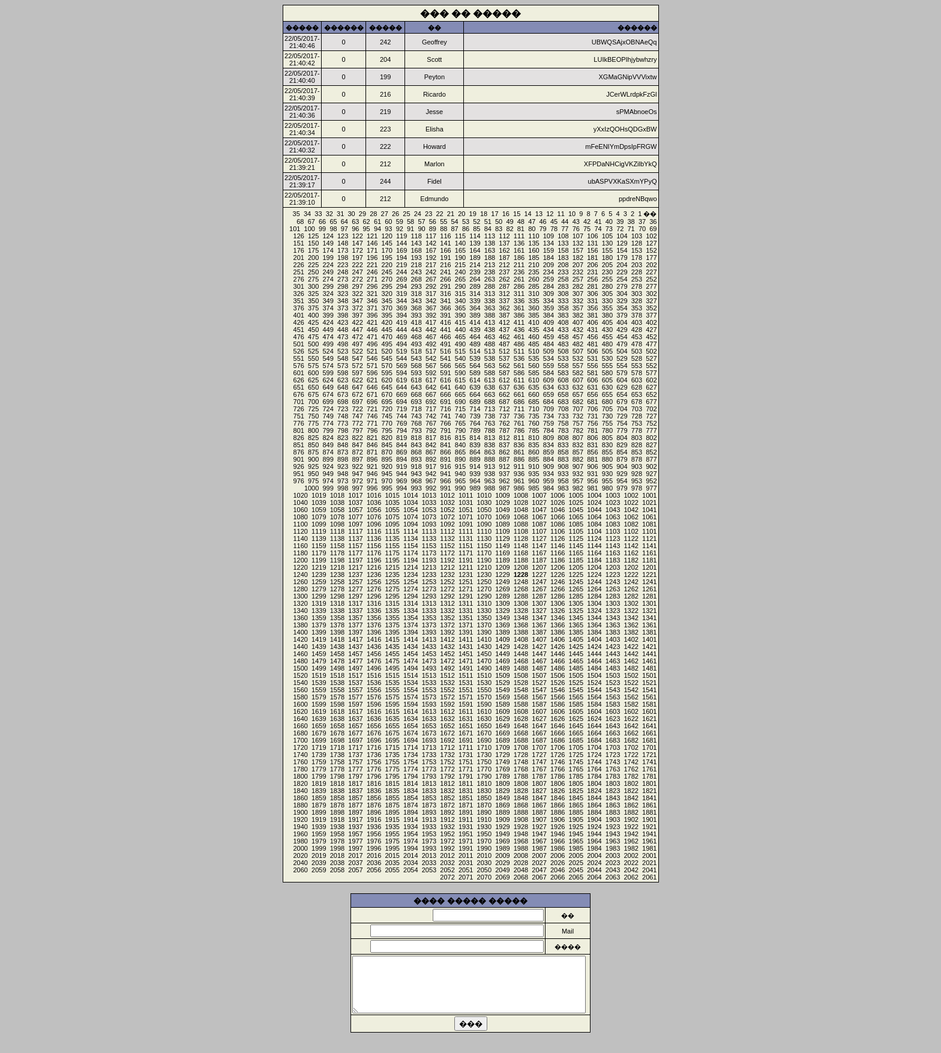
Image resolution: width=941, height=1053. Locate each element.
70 (642, 228)
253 (636, 279)
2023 (613, 862)
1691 (465, 740)
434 (548, 329)
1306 (557, 603)
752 (651, 423)
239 (474, 272)
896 (372, 459)
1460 (300, 653)
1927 (539, 826)
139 (474, 243)
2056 (374, 869)
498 (342, 344)
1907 (539, 819)
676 (298, 394)
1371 (465, 625)
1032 (447, 502)
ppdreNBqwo (638, 198)
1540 (300, 682)
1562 (631, 697)
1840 (300, 790)
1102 (631, 531)
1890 (484, 812)
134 (548, 243)
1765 (576, 769)
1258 (337, 581)
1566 (557, 697)
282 (578, 286)
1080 (300, 516)
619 (401, 380)
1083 (613, 524)
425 (313, 322)
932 (578, 473)
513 (489, 351)
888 (489, 459)
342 (430, 300)
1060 (300, 509)
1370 (484, 625)
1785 (576, 776)
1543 (613, 689)
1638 (337, 718)
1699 (318, 740)
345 (386, 300)
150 (313, 243)
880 (607, 459)
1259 (318, 581)
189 (474, 257)
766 (445, 423)
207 (578, 264)
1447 (539, 653)
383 (563, 315)
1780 (300, 769)
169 (401, 250)
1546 (557, 689)
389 (474, 315)
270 (386, 279)
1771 (465, 769)
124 (327, 236)
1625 (576, 718)
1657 (355, 725)
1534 (410, 682)
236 (519, 272)
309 (548, 293)
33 (318, 213)
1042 (631, 509)
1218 (337, 567)
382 (578, 315)
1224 (594, 574)
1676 (374, 733)
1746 (557, 761)
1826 (557, 790)
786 (519, 430)
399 (327, 315)
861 (519, 452)
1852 (447, 797)
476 (298, 336)
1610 (484, 711)
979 (621, 488)
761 (519, 423)
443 (415, 329)
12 (549, 213)
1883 (613, 812)
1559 (318, 689)
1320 (300, 603)
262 (504, 279)
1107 (539, 531)
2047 (539, 869)
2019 (318, 855)
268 (415, 279)
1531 (465, 682)
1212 (447, 567)
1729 (502, 754)
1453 (429, 653)
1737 (355, 754)
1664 (594, 733)
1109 (502, 531)
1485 (576, 668)
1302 (631, 603)
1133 (429, 538)
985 (533, 488)
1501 (649, 675)
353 (636, 308)
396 (372, 315)
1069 (502, 516)
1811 (465, 783)
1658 (337, 725)
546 (372, 358)
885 (533, 459)
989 (474, 488)
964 (474, 480)
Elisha (434, 129)
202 (651, 264)
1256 (374, 581)
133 (563, 243)
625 (313, 380)
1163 (613, 553)
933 (563, 473)
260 (533, 279)
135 (533, 243)
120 (386, 236)
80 (531, 228)
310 (533, 293)
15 (516, 213)
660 (533, 394)
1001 (649, 495)
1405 (576, 639)
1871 (465, 805)
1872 (447, 805)
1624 (594, 718)
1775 (392, 769)
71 (631, 228)
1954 (410, 833)
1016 (374, 495)
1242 (631, 581)
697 (357, 401)
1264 (594, 589)
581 (592, 372)
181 (592, 257)
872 (357, 452)
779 (621, 430)
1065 (576, 516)
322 (357, 293)
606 (592, 380)
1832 (447, 790)
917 (430, 466)
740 (460, 416)
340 (460, 300)
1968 (521, 841)
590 (460, 372)
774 (327, 423)
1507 (539, 675)
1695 (392, 740)
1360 (300, 617)
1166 (557, 553)
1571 (465, 697)
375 (313, 308)
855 (607, 452)
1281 (649, 596)
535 (533, 358)
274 (327, 279)
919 (401, 466)
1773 (429, 769)
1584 (594, 704)
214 (474, 264)
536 (519, 358)
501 (298, 344)
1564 (594, 697)
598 (342, 372)
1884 (594, 812)
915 (460, 466)
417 (430, 322)
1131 (465, 538)
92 (399, 228)
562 (504, 365)
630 (607, 387)
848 (342, 444)
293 (415, 286)
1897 (355, 812)
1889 (502, 812)
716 (445, 408)
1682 (631, 740)
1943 (613, 833)
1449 (502, 653)
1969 (502, 841)
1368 (521, 625)
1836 (374, 790)
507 (578, 351)
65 (333, 221)
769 (401, 423)
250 (313, 272)
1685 (576, 740)
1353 (429, 617)
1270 (484, 589)
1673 (429, 733)
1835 (392, 790)
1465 (576, 661)
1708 (521, 747)
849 (327, 444)
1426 (557, 646)
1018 (337, 495)
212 (504, 264)
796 (372, 430)
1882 (631, 812)
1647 (539, 725)
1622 (631, 718)
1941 (649, 833)
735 (533, 416)
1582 (631, 704)
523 (342, 351)
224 (327, 264)
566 (445, 365)
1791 (465, 776)
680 (607, 401)
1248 (521, 581)
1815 (392, 783)
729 (621, 416)
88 (443, 228)
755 (607, 423)
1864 (594, 805)
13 (539, 213)
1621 (649, 718)
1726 (557, 754)
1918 (337, 819)
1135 (392, 538)
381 (592, 315)
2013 (429, 855)
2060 (300, 869)
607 (578, 380)
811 (519, 437)
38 (631, 221)
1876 (374, 805)
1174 (410, 553)
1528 (521, 682)
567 (430, 365)
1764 (594, 769)
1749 (502, 761)
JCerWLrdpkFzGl (631, 94)
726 (298, 408)
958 (563, 480)
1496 (374, 668)
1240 (300, 574)
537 (504, 358)
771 (372, 423)
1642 (631, 725)
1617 (355, 711)
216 (445, 264)
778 (636, 430)
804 (621, 437)
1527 (539, 682)
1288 (521, 596)
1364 (594, 625)
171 (372, 250)
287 (504, 286)
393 (415, 315)
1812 (447, 783)
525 (313, 351)
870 (386, 452)
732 (578, 416)
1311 (465, 603)
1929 (502, 826)
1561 (649, 697)
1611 (465, 711)
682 (578, 401)
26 (395, 213)
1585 (576, 704)
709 (548, 408)
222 (357, 264)
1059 (318, 509)
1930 (484, 826)
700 (313, 401)
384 (548, 315)
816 (445, 437)
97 (344, 228)
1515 (392, 675)
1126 (557, 538)
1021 (649, 502)
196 (372, 257)
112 (504, 236)
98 (333, 228)
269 (401, 279)
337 (504, 300)
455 (607, 336)
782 (578, 430)
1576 (374, 697)
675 (313, 394)
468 (415, 336)
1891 (465, 812)
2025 (576, 862)
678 (636, 401)
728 (636, 416)
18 (483, 213)
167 (430, 250)
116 (445, 236)
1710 (484, 747)
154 (621, 250)
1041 (649, 509)
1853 (429, 797)
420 (386, 322)
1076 (374, 516)
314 (474, 293)
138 (489, 243)
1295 (392, 596)
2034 (410, 862)
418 (415, 322)
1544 (594, 689)
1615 (392, 711)
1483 (613, 668)
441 (445, 329)
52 (476, 221)
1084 (594, 524)
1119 (318, 531)
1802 (631, 783)
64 (344, 221)
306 (592, 293)
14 (527, 213)
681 (592, 401)
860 (533, 452)
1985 (576, 848)
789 (474, 430)
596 (372, 372)
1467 (539, 661)
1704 (594, 747)
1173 (429, 553)
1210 (484, 567)
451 (298, 329)
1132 (447, 538)
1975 (392, 841)
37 (642, 221)
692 (430, 401)
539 (474, 358)
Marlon (434, 163)
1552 (447, 689)
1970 (484, 841)
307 (578, 293)
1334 (410, 610)
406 (592, 322)
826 (298, 437)
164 (474, 250)
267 (430, 279)
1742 (631, 761)
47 (531, 221)
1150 (484, 545)
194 (401, 257)
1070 (484, 516)
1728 (521, 754)
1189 (502, 560)
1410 (484, 639)
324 (327, 293)
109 (548, 236)
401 (298, 315)
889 (474, 459)
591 (445, 372)
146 (372, 243)
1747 (539, 761)
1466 (557, 661)
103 (636, 236)
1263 (613, 589)
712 (504, 408)
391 (445, 315)
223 (342, 264)
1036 (374, 502)
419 (401, 322)
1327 (539, 610)
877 (651, 459)
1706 (557, 747)
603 (636, 380)
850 (313, 444)
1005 (576, 495)
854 (621, 452)
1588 (521, 704)
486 (519, 344)
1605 (576, 711)
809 (548, 437)
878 (636, 459)
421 (372, 322)
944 (401, 473)
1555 (392, 689)
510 (533, 351)
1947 (539, 833)
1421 (649, 646)
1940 (300, 826)
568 (415, 365)
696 (372, 401)
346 (372, 300)
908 (563, 466)
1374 (410, 625)
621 (372, 380)
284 (548, 286)
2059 (318, 869)
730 (607, 416)
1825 (576, 790)
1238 (337, 574)
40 (609, 221)
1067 (539, 516)
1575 (392, 697)
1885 (576, 812)
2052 (447, 869)
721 (372, 408)
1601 (649, 711)
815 (460, 437)
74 (597, 228)
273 (342, 279)
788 (489, 430)
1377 (355, 625)
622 (357, 380)
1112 (447, 531)
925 (313, 466)
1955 (392, 833)
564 (474, 365)
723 (342, 408)
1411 (465, 639)
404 (621, 322)
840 (460, 444)
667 (430, 394)
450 (313, 329)
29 (362, 213)
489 (474, 344)
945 (386, 473)
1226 (557, 574)
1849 (502, 797)
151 (298, 243)
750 (313, 416)
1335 (392, 610)
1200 (300, 560)
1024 (594, 502)
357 (578, 308)
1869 (502, 805)
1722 (631, 754)
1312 (447, 603)
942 (430, 473)
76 (576, 228)
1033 (429, 502)
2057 (355, 869)
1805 (576, 783)
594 (401, 372)
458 (563, 336)
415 (460, 322)
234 (548, 272)
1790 (484, 776)
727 (651, 416)
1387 (539, 632)
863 (489, 452)
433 (563, 329)
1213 (429, 567)
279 (621, 286)
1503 (613, 675)
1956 (374, 833)
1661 (649, 733)
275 (313, 279)
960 (533, 480)
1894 (410, 812)
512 (504, 351)
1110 (484, 531)
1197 (355, 560)
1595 (392, 704)
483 (563, 344)
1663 (613, 733)
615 (460, 380)
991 (445, 488)
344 (401, 300)
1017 (355, 495)
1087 (539, 524)
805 (607, 437)
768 (415, 423)
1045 (576, 509)
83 (498, 228)
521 (372, 351)
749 (327, 416)
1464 (594, 661)
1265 (576, 589)
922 (357, 466)
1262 (631, 589)
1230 (484, 574)
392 (430, 315)
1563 (613, 697)
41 (597, 221)
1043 (613, 509)
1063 (613, 516)
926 (298, 466)
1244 (594, 581)
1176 (374, 553)
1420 (300, 639)
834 (548, 444)
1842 (631, 797)
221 (372, 264)
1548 (521, 689)
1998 (337, 848)
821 (372, 437)
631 (592, 387)
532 (578, 358)
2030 (484, 862)
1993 (429, 848)
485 (533, 344)
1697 (355, 740)
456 (592, 336)
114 (474, 236)
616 (445, 380)
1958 (337, 833)
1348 (521, 617)
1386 (557, 632)
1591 (465, 704)
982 (578, 488)
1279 (318, 589)
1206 (557, 567)
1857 (355, 797)
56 (432, 221)
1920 (300, 819)
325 (313, 293)
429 (621, 329)
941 (445, 473)
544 (401, 358)
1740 (300, 754)
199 (327, 257)
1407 (539, 639)
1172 (447, 553)
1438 (337, 646)
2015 (392, 855)
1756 (374, 761)
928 (636, 473)
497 (357, 344)
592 (430, 372)
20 (461, 213)
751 (298, 416)
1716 (374, 747)
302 (651, 293)
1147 (539, 545)
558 (563, 365)
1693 (429, 740)
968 (415, 480)
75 (587, 228)
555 (607, 365)
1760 (300, 761)
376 (298, 308)
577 (651, 372)
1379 (318, 625)
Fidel (434, 181)
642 (430, 387)
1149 (502, 545)
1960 (300, 833)
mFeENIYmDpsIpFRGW (621, 146)
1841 (649, 797)
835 (533, 444)
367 (430, 308)
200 (313, 257)
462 (504, 336)
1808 (521, 783)
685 (533, 401)
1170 (484, 553)
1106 (557, 531)
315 (460, 293)
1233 (429, 574)
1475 (392, 661)
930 (607, 473)
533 (563, 358)
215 (460, 264)
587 (504, 372)
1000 (311, 488)
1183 (613, 560)
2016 (374, 855)
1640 (300, 718)
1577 (355, 697)
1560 (300, 689)
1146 (557, 545)
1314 (410, 603)
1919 (318, 819)
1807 (539, 783)
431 (592, 329)
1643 (613, 725)
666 (445, 394)
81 (521, 228)
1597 (355, 704)
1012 (447, 495)
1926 (557, 826)
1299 (318, 596)
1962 (631, 841)
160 (533, 250)
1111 (465, 531)
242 (430, 272)
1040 (300, 502)
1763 (613, 769)
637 (504, 387)
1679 (318, 733)
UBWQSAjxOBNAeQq (624, 42)
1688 (521, 740)
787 (504, 430)
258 (563, 279)
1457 (355, 653)
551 (298, 358)
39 (620, 221)
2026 (557, 862)
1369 (502, 625)
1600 (300, 704)
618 (415, 380)
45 (554, 221)
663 (489, 394)
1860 (300, 797)
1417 (355, 639)
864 (474, 452)
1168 (521, 553)
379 (621, 315)
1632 (447, 718)
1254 (410, 581)
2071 (465, 877)
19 (473, 213)
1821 (649, 790)
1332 (447, 610)
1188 (521, 560)
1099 (318, 524)
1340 (300, 610)
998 (342, 488)
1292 (447, 596)
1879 (318, 805)
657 (578, 394)
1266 (557, 589)
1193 (429, 560)
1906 (557, 819)
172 (357, 250)
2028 (521, 862)
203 (636, 264)
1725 (576, 754)
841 (445, 444)
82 (509, 228)
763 (489, 423)
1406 (557, 639)
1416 (374, 639)
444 (401, 329)
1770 (484, 769)
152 (651, 250)
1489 (502, 668)
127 (651, 243)
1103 (613, 531)
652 (651, 394)
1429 (502, 646)
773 (342, 423)
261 (519, 279)
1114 (410, 531)
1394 (410, 632)
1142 (631, 545)
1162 (631, 553)
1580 (300, 697)
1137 (355, 538)
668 (415, 394)
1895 (392, 812)
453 (636, 336)
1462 (631, 661)
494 (401, 344)
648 (342, 387)
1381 (649, 632)
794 (401, 430)
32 (329, 213)
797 (357, 430)
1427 (539, 646)
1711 (465, 747)
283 (563, 286)
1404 (594, 639)
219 (401, 264)
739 (474, 416)
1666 (557, 733)
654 (621, 394)
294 (401, 286)
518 (415, 351)
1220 (300, 567)
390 (460, 315)
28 (373, 213)
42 (587, 221)
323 (342, 293)
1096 (374, 524)
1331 (465, 610)
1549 (502, 689)
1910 (484, 819)
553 (636, 365)
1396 (374, 632)
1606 (557, 711)
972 (357, 480)
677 (651, 401)
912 (504, 466)
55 (443, 221)
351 (298, 300)
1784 (594, 776)
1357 (355, 617)
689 (474, 401)
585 (533, 372)
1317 (355, 603)
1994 (410, 848)
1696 (374, 740)
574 (327, 365)
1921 (649, 826)
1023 (613, 502)
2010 (484, 855)
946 (372, 473)
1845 (576, 797)
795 (386, 430)
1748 (521, 761)
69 (653, 228)
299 (327, 286)
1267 (539, 589)
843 (415, 444)
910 (533, 466)
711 (519, 408)
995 (386, 488)
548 (342, 358)
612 (504, 380)
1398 (337, 632)
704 (621, 408)
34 (307, 213)
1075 (392, 516)
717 (430, 408)
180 (607, 257)
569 (401, 365)
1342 (631, 617)
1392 (447, 632)
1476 (374, 661)
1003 (613, 495)
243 (415, 272)
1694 (410, 740)
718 (415, 408)
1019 (318, 495)
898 (342, 459)
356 (592, 308)
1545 (576, 689)
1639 (318, 718)
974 (327, 480)
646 (372, 387)
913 (489, 466)
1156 (374, 545)
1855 (392, 797)
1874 (410, 805)
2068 (521, 877)
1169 (502, 553)
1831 (465, 790)
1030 (484, 502)
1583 (613, 704)
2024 (594, 862)
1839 (318, 790)
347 (357, 300)
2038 (337, 862)
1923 (613, 826)
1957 (355, 833)
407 (578, 322)
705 (607, 408)
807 (578, 437)
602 (651, 380)
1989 (502, 848)
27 (384, 213)
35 (296, 213)
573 (342, 365)
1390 (484, 632)
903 (636, 466)
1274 (410, 589)
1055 (392, 509)
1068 (521, 516)
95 (366, 228)
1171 (465, 553)
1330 (484, 610)
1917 (355, 819)
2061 (649, 877)
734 (548, 416)
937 (504, 473)
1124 (594, 538)
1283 (613, 596)
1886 (557, 812)
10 (572, 213)
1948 (521, 833)
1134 (410, 538)
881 (592, 459)
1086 (557, 524)
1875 (392, 805)
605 (607, 380)
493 (415, 344)
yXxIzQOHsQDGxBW (625, 129)
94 (377, 228)
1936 (374, 826)
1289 (502, 596)
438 (489, 329)
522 (357, 351)
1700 (300, 740)
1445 (576, 653)
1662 (631, 733)
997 (357, 488)
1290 (484, 596)
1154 (410, 545)
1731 (465, 754)
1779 (318, 769)
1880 (300, 805)
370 (386, 308)
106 (592, 236)
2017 (355, 855)
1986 (557, 848)
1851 (465, 797)
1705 (576, 747)
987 (504, 488)
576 (298, 365)
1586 (557, 704)
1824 (594, 790)
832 (578, 444)
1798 (337, 776)
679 (621, 401)
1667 (539, 733)
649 (327, 387)
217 (430, 264)
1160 (300, 545)
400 (313, 315)
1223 (613, 574)
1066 (557, 516)
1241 (649, 581)
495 (386, 344)
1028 (521, 502)
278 (636, 286)
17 (494, 213)
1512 (447, 675)
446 (372, 329)
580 (607, 372)
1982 (631, 848)
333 (563, 300)
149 (327, 243)
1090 (484, 524)
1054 (410, 509)
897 (357, 459)
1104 (594, 531)
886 (519, 459)
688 (489, 401)
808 (563, 437)
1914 (410, 819)
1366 (557, 625)
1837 (355, 790)
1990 (484, 848)
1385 (576, 632)
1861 (649, 805)
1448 (521, 653)
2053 (429, 869)
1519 (318, 675)
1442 (631, 653)
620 (386, 380)
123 (342, 236)
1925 (576, 826)
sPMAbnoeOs (636, 111)
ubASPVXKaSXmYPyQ (622, 181)
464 (474, 336)
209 (548, 264)
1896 (374, 812)
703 (636, 408)
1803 (613, 783)
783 (563, 430)
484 (548, 344)
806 (592, 437)
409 (548, 322)
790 (460, 430)
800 (313, 430)
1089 (502, 524)
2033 (429, 862)
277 (651, 286)
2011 (465, 855)
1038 (337, 502)
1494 (410, 668)
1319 (318, 603)
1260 (300, 581)
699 (327, 401)
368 (415, 308)
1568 (521, 697)
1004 (594, 495)
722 (357, 408)
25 (406, 213)
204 (621, 264)
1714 (410, 747)
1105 (576, 531)
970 (386, 480)
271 (372, 279)
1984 (594, 848)
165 (460, 250)
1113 (429, 531)
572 (357, 365)
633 (563, 387)
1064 (594, 516)
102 (651, 236)
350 (313, 300)
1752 (447, 761)
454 (621, 336)
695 (386, 401)
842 (430, 444)
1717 (355, 747)
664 (474, 394)
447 (357, 329)
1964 (594, 841)
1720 (300, 747)
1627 (539, 718)
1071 (465, 516)
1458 (337, 653)
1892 (447, 812)
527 (651, 358)
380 (607, 315)
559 (548, 365)
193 (415, 257)
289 (474, 286)
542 (430, 358)
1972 (447, 841)
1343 (613, 617)
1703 (613, 747)
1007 (539, 495)
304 (621, 293)
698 (342, 401)
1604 (594, 711)
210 (533, 264)
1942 (631, 833)
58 (410, 221)
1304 (594, 603)
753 (636, 423)
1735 (392, 754)
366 (445, 308)
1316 (374, 603)
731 (592, 416)
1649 (502, 725)
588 (489, 372)
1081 (649, 524)
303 (636, 293)
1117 (355, 531)
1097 (355, 524)
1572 (447, 697)
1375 (392, 625)
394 (401, 315)
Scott (434, 59)
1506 (557, 675)
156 (592, 250)
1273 (429, 589)
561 (519, 365)
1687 (539, 740)
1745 (576, 761)
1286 (557, 596)
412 (504, 322)
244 (401, 272)
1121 (649, 538)
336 (519, 300)
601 (298, 372)
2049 (502, 869)
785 (533, 430)
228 (636, 272)
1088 (521, 524)
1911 (465, 819)
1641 (649, 725)
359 (548, 308)
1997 (355, 848)
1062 (631, 516)
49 (509, 221)
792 (430, 430)
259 (548, 279)
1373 (429, 625)
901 (298, 459)
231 (592, 272)
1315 (392, 603)
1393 (429, 632)
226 (298, 264)
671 (372, 394)
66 (322, 221)
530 (607, 358)
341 (445, 300)
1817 (355, 783)
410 (533, 322)
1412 (447, 639)
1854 (410, 797)
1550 (484, 689)
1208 (521, 567)
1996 (374, 848)
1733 (429, 754)
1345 (576, 617)
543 (415, 358)
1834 (410, 790)
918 (415, 466)
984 (548, 488)
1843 (613, 797)
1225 (576, 574)
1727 (539, 754)
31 (340, 213)
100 (309, 228)
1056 (374, 509)
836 (519, 444)
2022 (631, 862)
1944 (594, 833)
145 (386, 243)
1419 (318, 639)
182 (578, 257)
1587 (539, 704)
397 (357, 315)
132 (578, 243)
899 (327, 459)
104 (621, 236)
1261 (649, 589)
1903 (613, 819)
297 (357, 286)
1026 (557, 502)
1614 (410, 711)
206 (592, 264)
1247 (539, 581)
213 (489, 264)
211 (519, 264)
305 (607, 293)
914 (474, 466)
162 (504, 250)
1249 (502, 581)
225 (313, 264)
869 (401, 452)
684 (548, 401)
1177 (355, 553)
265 (460, 279)
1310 (484, 603)
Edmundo (434, 198)
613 (489, 380)
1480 (300, 661)
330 (607, 300)
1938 (337, 826)
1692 (447, 740)
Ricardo (434, 94)
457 (578, 336)
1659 (318, 725)
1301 (649, 603)
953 (636, 480)
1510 (484, 675)
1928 (521, 826)
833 (563, 444)
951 (298, 473)
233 (563, 272)
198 (342, 257)
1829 (502, 790)
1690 (484, 740)
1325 (576, 610)
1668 (521, 733)
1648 (521, 725)
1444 (594, 653)
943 (415, 473)
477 (651, 344)
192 (430, 257)
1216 (374, 567)
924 (327, 466)
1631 (465, 718)
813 (489, 437)
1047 (539, 509)
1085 (576, 524)
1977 (355, 841)
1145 (576, 545)
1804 (594, 783)
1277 (355, 589)
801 (298, 430)
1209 (502, 567)
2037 (355, 862)
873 (342, 452)
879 (621, 459)
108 (563, 236)
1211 (465, 567)
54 (454, 221)
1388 (521, 632)
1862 (631, 805)
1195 (392, 560)
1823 (613, 790)
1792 (447, 776)
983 (563, 488)
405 (607, 322)
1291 (465, 596)
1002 (631, 495)
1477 (355, 661)
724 (327, 408)
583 (563, 372)
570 (386, 365)
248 (342, 272)
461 (519, 336)
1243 (613, 581)
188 (489, 257)
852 (651, 452)
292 (430, 286)
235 (533, 272)
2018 (337, 855)
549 (327, 358)
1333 (429, 610)
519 (401, 351)
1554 (410, 689)
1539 (318, 682)
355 (607, 308)
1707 (539, 747)
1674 (410, 733)
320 (386, 293)
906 (592, 466)
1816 (374, 783)
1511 (465, 675)
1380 (300, 625)
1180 (300, 553)
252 (651, 279)
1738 (337, 754)
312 (504, 293)
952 (651, 480)
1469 (502, 661)
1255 (392, 581)
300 (313, 286)
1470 (484, 661)
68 (300, 221)
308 (563, 293)
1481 (649, 668)
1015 (392, 495)
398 (342, 315)
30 (351, 213)
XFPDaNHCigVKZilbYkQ (620, 163)
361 (519, 308)
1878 (337, 805)
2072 (447, 877)
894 (401, 459)
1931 (465, 826)
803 (636, 437)
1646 (557, 725)
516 (445, 351)
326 (298, 293)
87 (454, 228)
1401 (649, 639)
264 (474, 279)
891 (445, 459)
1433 (429, 646)
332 (578, 300)
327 (651, 300)
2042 (631, 869)
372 (357, 308)
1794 (410, 776)
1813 (429, 783)
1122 (631, 538)
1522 (631, 682)
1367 (539, 625)
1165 (576, 553)
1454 (410, 653)
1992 (447, 848)
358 (563, 308)
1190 (484, 560)
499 (327, 344)
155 (607, 250)
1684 (594, 740)
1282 (631, 596)
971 (372, 480)
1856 (374, 797)
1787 (539, 776)
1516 (374, 675)
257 (578, 279)
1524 (594, 682)
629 (621, 387)
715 (460, 408)
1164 (594, 553)
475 (313, 336)
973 (342, 480)
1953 (429, 833)
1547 (539, 689)
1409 (502, 639)
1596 (374, 704)
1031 (465, 502)
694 (401, 401)
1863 (613, 805)
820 (386, 437)
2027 (539, 862)
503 (636, 351)
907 (578, 466)
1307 (539, 603)
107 (578, 236)
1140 (300, 538)
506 (592, 351)
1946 (557, 833)
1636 (374, 718)
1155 (392, 545)
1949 (502, 833)
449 (327, 329)
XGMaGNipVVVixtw (628, 76)
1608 (521, 711)
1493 (429, 668)
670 (386, 394)
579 (621, 372)
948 (342, 473)
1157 (355, 545)
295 (386, 286)
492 (430, 344)
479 (621, 344)
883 (563, 459)
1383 (613, 632)
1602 (631, 711)
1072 (447, 516)
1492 (447, 668)
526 (298, 351)
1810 (484, 783)
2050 (484, 869)
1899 (318, 812)
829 (621, 444)
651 (298, 387)
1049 (502, 509)
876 (298, 452)
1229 (502, 574)
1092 (447, 524)
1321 (649, 610)
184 (548, 257)
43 (576, 221)
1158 (337, 545)
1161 (649, 553)
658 (563, 394)
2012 (447, 855)
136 (519, 243)
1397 (355, 632)
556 (592, 365)
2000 (300, 848)
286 (519, 286)
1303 (613, 603)
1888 (521, 812)
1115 (392, 531)
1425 (576, 646)
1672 (447, 733)
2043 (613, 869)
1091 (465, 524)
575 (313, 365)
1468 (521, 661)
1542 (631, 689)
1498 (337, 668)
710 (533, 408)
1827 (539, 790)
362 (504, 308)
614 (474, 380)
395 (386, 315)
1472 (447, 661)
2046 (557, 869)
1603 (613, 711)
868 (415, 452)
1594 (410, 704)
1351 (465, 617)
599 (327, 372)
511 (519, 351)
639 (474, 387)
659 (548, 394)
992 (430, 488)
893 (415, 459)
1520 (300, 675)
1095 (392, 524)
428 (636, 329)
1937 (355, 826)
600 (313, 372)
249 (327, 272)
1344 (594, 617)
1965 (576, 841)
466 (445, 336)
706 (592, 408)
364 (474, 308)
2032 (447, 862)
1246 (557, 581)
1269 (502, 589)
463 (489, 336)
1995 (392, 848)
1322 (631, 610)
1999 (318, 848)
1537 (355, 682)
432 (578, 329)
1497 (355, 668)
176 (298, 250)
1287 (539, 596)
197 (357, 257)
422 (357, 322)
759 (548, 423)
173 (342, 250)
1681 (649, 740)
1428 (521, 646)
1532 (447, 682)
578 (636, 372)
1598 (337, 704)
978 (636, 488)
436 (519, 329)
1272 (447, 589)
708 (563, 408)
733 (563, 416)
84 (488, 228)
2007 (539, 855)
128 (636, 243)
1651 (465, 725)
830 (607, 444)
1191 (465, 560)
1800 (300, 776)
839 (474, 444)
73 (609, 228)
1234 (410, 574)
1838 (337, 790)
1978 (337, 841)
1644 (594, 725)
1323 (613, 610)
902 (651, 466)
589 (474, 372)
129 (621, 243)
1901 (649, 819)
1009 (502, 495)
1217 (355, 567)
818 (415, 437)
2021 (649, 862)
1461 (649, 661)
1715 (392, 747)
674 (327, 394)
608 (563, 380)
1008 (521, 495)
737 (504, 416)
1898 (337, 812)
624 (327, 380)
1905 (576, 819)
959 (548, 480)
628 (636, 387)
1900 (300, 812)
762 (504, 423)
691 (445, 401)
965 (460, 480)
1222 (631, 574)
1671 (465, 733)
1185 (576, 560)
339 (474, 300)
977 (651, 488)
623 (342, 380)
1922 (631, 826)
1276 (374, 589)
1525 (576, 682)
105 (607, 236)
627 (651, 387)
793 (415, 430)
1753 (429, 761)
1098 (337, 524)
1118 (337, 531)
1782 (631, 776)
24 (417, 213)
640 (460, 387)
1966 (557, 841)
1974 (410, 841)
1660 (300, 725)
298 (342, 286)
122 (357, 236)
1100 (300, 524)
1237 (355, 574)
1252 (447, 581)
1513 (429, 675)
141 (445, 243)
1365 (576, 625)
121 (372, 236)
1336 (374, 610)
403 (636, 322)
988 (489, 488)
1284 (594, 596)
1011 (465, 495)
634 (548, 387)
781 (592, 430)
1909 (502, 819)
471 (372, 336)
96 (355, 228)
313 (489, 293)
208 (563, 264)
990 (460, 488)
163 (489, 250)
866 (445, 452)
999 (327, 488)
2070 (484, 877)
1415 (392, 639)
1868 (521, 805)
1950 (484, 833)
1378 (337, 625)
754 (621, 423)
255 (607, 279)
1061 (649, 516)
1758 (337, 761)
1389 (502, 632)
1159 (318, 545)
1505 (576, 675)
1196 (374, 560)
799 (327, 430)
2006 (557, 855)
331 (592, 300)
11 (561, 213)
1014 (410, 495)
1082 (631, 524)
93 (388, 228)
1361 (649, 625)
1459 (318, 653)
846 (372, 444)
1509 (502, 675)
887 (504, 459)
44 (564, 221)
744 (401, 416)
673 (342, 394)
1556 (374, 689)
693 (415, 401)
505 (607, 351)
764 (474, 423)
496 (372, 344)
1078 (337, 516)
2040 (300, 862)
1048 (521, 509)
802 (651, 437)
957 (578, 480)
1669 (502, 733)
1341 (649, 617)
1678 (337, 733)
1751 (465, 761)
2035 (392, 862)
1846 (557, 797)
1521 (649, 682)
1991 (465, 848)
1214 (410, 567)
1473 (429, 661)
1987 (539, 848)
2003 (613, 855)
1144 (594, 545)
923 (342, 466)
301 (298, 286)
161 (519, 250)
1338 (337, 610)
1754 (410, 761)
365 (460, 308)
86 (465, 228)
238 (489, 272)
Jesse (434, 111)
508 (563, 351)
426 (298, 322)
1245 (576, 581)
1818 (337, 783)
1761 (649, 769)
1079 (318, 516)
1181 (649, 560)
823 (342, 437)
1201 (649, 567)
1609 (502, 711)
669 (401, 394)
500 (313, 344)
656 (592, 394)
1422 (631, 646)
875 (313, 452)
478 (636, 344)
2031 (465, 862)
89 (432, 228)
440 (460, 329)
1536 (374, 682)
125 (313, 236)
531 (592, 358)
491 (445, 344)
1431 (465, 646)
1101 (649, 531)
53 (465, 221)
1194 (410, 560)
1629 (502, 718)
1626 (557, 718)
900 (313, 459)
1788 (521, 776)
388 (489, 315)
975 (313, 480)
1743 (613, 761)
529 (621, 358)
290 (460, 286)
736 (519, 416)
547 (357, 358)
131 (592, 243)
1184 (594, 560)
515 (460, 351)
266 (445, 279)
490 (460, 344)
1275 (392, 589)
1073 (429, 516)
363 (489, 308)
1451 (465, 653)
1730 (484, 754)
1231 (465, 574)
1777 (355, 769)
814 (474, 437)
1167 (539, 553)
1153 (429, 545)
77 (564, 228)
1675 (392, 733)
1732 (447, 754)
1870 (484, 805)
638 (489, 387)
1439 (318, 646)
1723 (613, 754)
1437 (355, 646)
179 (621, 257)
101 (294, 228)
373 (342, 308)
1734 (410, 754)
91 (410, 228)
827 (651, 444)
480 (607, 344)
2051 (465, 869)
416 (445, 322)
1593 (429, 704)
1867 (539, 805)
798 (342, 430)
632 (578, 387)
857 (578, 452)
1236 (374, 574)
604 (621, 380)
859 (548, 452)
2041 (649, 869)
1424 (594, 646)
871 (372, 452)
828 (636, 444)
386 (519, 315)
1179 (318, 553)
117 (430, 236)
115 (460, 236)
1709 (502, 747)
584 (548, 372)
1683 (613, 740)
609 (548, 380)
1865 (576, 805)
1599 (318, 704)
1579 (318, 697)
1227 (539, 574)
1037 (355, 502)
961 (519, 480)
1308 (521, 603)
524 (327, 351)
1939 (318, 826)
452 (651, 336)
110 (533, 236)
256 (592, 279)
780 (607, 430)
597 (357, 372)
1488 (521, 668)
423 (342, 322)
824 (327, 437)
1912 (447, 819)
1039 (318, 502)
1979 (318, 841)
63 (355, 221)
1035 (392, 502)
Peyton (434, 76)
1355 (392, 617)
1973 (429, 841)
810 (533, 437)
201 (298, 257)
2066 (557, 877)
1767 (539, 769)
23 (428, 213)
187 (504, 257)
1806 (557, 783)
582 (578, 372)
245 (386, 272)
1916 (374, 819)
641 (445, 387)
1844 (594, 797)
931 (592, 473)
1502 (631, 675)
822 (357, 437)
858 (563, 452)
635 (533, 387)
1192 (447, 560)
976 (298, 480)
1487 (539, 668)
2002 (631, 855)
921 (372, 466)
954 (621, 480)
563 (489, 365)
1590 (484, 704)
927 (651, 473)
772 (357, 423)
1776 (374, 769)
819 (401, 437)
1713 (429, 747)
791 (445, 430)
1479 (318, 661)
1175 (392, 553)
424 (327, 322)
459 (548, 336)
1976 (374, 841)
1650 (484, 725)
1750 (484, 761)
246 (372, 272)
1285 (576, 596)
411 (519, 322)
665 (460, 394)
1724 (594, 754)
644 (401, 387)
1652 (447, 725)
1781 (649, 776)
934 (548, 473)
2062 (631, 877)
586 (519, 372)
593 (415, 372)
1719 (318, 747)
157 (578, 250)
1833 (429, 790)
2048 (521, 869)
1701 (649, 747)
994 (401, 488)
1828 (521, 790)
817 (430, 437)
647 (357, 387)
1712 (447, 747)
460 (533, 336)
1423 (613, 646)
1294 (410, 596)
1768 (521, 769)
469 (401, 336)
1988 (521, 848)
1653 (429, 725)
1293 (429, 596)
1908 (521, 819)
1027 (539, 502)
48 (521, 221)
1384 (594, 632)
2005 (576, 855)
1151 (465, 545)
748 (342, 416)
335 (533, 300)
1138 (337, 538)
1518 (337, 675)
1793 (429, 776)
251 (298, 272)
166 (445, 250)
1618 (337, 711)
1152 (447, 545)
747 (357, 416)
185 (533, 257)
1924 (594, 826)
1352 (447, 617)
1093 (429, 524)
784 (548, 430)
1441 (649, 653)
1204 (594, 567)
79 (543, 228)
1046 (557, 509)
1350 (484, 617)
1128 (521, 538)
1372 (447, 625)
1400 (300, 632)
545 (386, 358)
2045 (576, 869)
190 (460, 257)
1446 (557, 653)
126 (298, 236)
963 (489, 480)
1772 (447, 769)
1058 (337, 509)
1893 (429, 812)
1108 (521, 531)
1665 (576, 733)
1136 (374, 538)
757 (578, 423)
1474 (410, 661)
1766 (557, 769)
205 (607, 264)
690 (460, 401)
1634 (410, 718)
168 (415, 250)
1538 (337, 682)
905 (607, 466)
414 (474, 322)
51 (488, 221)
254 (621, 279)
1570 (484, 697)
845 (386, 444)
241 (445, 272)
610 (533, 380)
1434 (410, 646)
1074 (410, 516)
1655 (392, 725)
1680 (300, 733)
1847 (539, 797)
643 (415, 387)
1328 (521, 610)
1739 (318, 754)
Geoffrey (434, 42)
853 (636, 452)
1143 (613, 545)
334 (548, 300)
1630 (484, 718)
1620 (300, 711)
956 (592, 480)
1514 (410, 675)
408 (563, 322)
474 (327, 336)
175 (313, 250)
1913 (429, 819)
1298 (337, 596)
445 (386, 329)
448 (342, 329)
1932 (447, 826)
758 (563, 423)
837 (504, 444)
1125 (576, 538)
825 (313, 437)
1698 (337, 740)
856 (592, 452)
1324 (594, 610)
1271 (465, 589)
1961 (649, 841)
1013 (429, 495)
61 (377, 221)
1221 (649, 574)
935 (533, 473)
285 (533, 286)
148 (342, 243)
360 (533, 308)
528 (636, 358)
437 (504, 329)
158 (563, 250)
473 (342, 336)
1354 (410, 617)
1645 (576, 725)
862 (504, 452)
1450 (484, 653)
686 (519, 401)
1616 (374, 711)
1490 (484, 668)
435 (533, 329)
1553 (429, 689)
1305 (576, 603)
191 (445, 257)
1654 (410, 725)
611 (519, 380)
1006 (557, 495)
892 (430, 459)
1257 (355, 581)
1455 (392, 653)
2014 (410, 855)
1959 (318, 833)
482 (578, 344)
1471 (465, 661)
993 (415, 488)
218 (415, 264)
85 (476, 228)
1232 (447, 574)
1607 (539, 711)
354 (621, 308)
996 (372, 488)
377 (651, 315)
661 (519, 394)
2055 (392, 869)
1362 (631, 625)
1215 (392, 567)
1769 (502, 769)
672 (357, 394)
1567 (539, 697)
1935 (392, 826)
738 (489, 416)
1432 (447, 646)
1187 (539, 560)
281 (592, 286)
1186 (557, 560)
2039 (318, 862)
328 (636, 300)
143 (415, 243)
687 (504, 401)
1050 (484, 509)
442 (430, 329)
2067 (539, 877)
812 (504, 437)
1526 (557, 682)
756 (592, 423)
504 (621, 351)
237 (504, 272)
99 (322, 228)
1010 (484, 495)
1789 (502, 776)
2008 (521, 855)
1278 (337, 589)
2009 (502, 855)
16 (506, 213)
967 (430, 480)
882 (578, 459)
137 (504, 243)
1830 (484, 790)
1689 (502, 740)
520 (386, 351)
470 (386, 336)
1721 (649, 754)
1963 (613, 841)
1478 (337, 661)
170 (386, 250)
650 (313, 387)
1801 (649, 783)
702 (651, 408)
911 (519, 466)
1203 (613, 567)
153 (636, 250)
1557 (355, 689)
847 (357, 444)
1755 (392, 761)
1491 (465, 668)
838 (489, 444)
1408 (521, 639)
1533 (429, 682)
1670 (484, 733)
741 (445, 416)
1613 (429, 711)
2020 (300, 855)
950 (313, 473)
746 (372, 416)
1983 (613, 848)
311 (519, 293)
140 (460, 243)
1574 (410, 697)
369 (401, 308)
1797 (355, 776)
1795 (392, 776)
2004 (594, 855)
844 (401, 444)
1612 (447, 711)
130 (607, 243)
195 (386, 257)
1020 (300, 495)
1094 (410, 524)
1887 (539, 812)
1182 (631, 560)
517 (430, 351)
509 (548, 351)
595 (386, 372)
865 (460, 452)
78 (554, 228)
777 (651, 430)
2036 (374, 862)
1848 (521, 797)
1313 (429, 603)
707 (578, 408)
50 (498, 221)
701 (298, 401)
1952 (447, 833)
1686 (557, 740)
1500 (300, 668)
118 (415, 236)
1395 (392, 632)
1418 (337, 639)
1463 (613, 661)
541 (445, 358)
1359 (318, 617)
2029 (502, 862)
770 (386, 423)
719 (401, 408)
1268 (521, 589)
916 (445, 466)
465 (460, 336)
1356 (374, 617)
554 (621, 365)
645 (386, 387)
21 (450, 213)
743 (415, 416)
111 (519, 236)
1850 (484, 797)
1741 (649, 761)
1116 (374, 531)
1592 (447, 704)
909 (548, 466)
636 (519, 387)
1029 (502, 502)
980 (607, 488)
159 (548, 250)
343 (415, 300)
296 (372, 286)
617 (430, 380)
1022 (631, 502)
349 (327, 300)
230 (607, 272)
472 (357, 336)
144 (401, 243)
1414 (410, 639)
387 (504, 315)
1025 (576, 502)
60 (388, 221)
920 (386, 466)
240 (460, 272)
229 (621, 272)
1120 (300, 531)
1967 (539, 841)
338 (489, 300)
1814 (410, 783)
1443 (613, 653)
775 (313, 423)
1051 (465, 509)
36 (653, 221)
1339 (318, 610)
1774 (410, 769)
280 (607, 286)
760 (533, 423)
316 (445, 293)
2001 (649, 855)
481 (592, 344)
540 (460, 358)
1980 (300, 841)
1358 (337, 617)
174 (327, 250)
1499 (318, 668)
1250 (484, 581)
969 (401, 480)
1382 (631, 632)
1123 (613, 538)
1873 (429, 805)
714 (474, 408)
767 (430, 423)
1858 (337, 797)
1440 (300, 646)
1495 (392, 668)
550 (313, 358)
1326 (557, 610)
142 (430, 243)
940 (460, 473)
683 (563, 401)
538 (489, 358)
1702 (631, 747)
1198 (337, 560)
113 (489, 236)
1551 (465, 689)
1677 (355, 733)
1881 (649, 812)
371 (372, 308)
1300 (300, 596)
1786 (557, 776)
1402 (631, 639)
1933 (429, 826)
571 (372, 365)
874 (327, 452)
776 (298, 423)
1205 (576, 567)
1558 (337, 689)
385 (533, 315)
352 (651, 308)
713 (489, 408)
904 (621, 466)
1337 (355, 610)
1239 (318, 574)
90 (421, 228)
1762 (631, 769)
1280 (300, 589)
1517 (355, 675)
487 (504, 344)
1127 (539, 538)
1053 (429, 509)
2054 (410, 869)
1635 (392, 718)
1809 (502, 783)
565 (460, 365)
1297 (355, 596)
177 (651, 257)
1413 (429, 639)
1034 (410, 502)
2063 (613, 877)
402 (651, 322)
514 (474, 351)
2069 (502, 877)
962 (504, 480)
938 (489, 473)
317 (430, 293)
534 (548, 358)
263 (489, 279)
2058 (337, 869)
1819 (318, 783)
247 (357, 272)
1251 (465, 581)
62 (366, 221)
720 (386, 408)
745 (386, 416)
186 (519, 257)
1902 (631, 819)
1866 (557, 805)
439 (474, 329)
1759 (318, 761)
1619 (318, 711)
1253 (429, 581)
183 (563, 257)
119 (401, 236)
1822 (631, 790)
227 (651, 272)
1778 (337, 769)
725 (313, 408)
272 (357, 279)
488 (489, 344)
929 (621, 473)
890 (460, 459)
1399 (318, 632)
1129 (502, 538)
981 (592, 488)
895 (386, 459)
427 (651, 329)
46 (543, 221)
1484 (594, 668)
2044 (594, 869)
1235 (392, 574)
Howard (434, 146)
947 (357, 473)
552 (651, 365)
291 (445, 286)
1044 (594, 509)
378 (636, 315)
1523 (613, 682)
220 (386, 264)
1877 (355, 805)
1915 (392, 819)
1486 (557, 668)
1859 (318, 797)
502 (651, 351)
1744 (594, 761)
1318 (337, 603)
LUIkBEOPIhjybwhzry (625, 59)
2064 (594, 877)
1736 (374, 754)
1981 (649, 848)
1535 (392, 682)
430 (607, 329)
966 (445, 480)
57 (421, 221)
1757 (355, 761)
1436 (374, 646)
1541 (649, 689)
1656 (374, 725)
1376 (374, 625)
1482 (631, 668)
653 (636, 394)
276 (298, 279)
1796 (374, 776)
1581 (649, 704)
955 (607, 480)
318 (415, 293)
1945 (576, 833)
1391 (465, 632)
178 (636, 257)
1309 (502, 603)
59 (399, 221)
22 (439, 213)
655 (607, 394)
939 (474, 473)
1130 (484, 538)
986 (519, 488)
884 (548, 459)
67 (311, 221)
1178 (337, 553)
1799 (318, 776)
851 (298, 444)
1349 (502, 617)
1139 (318, 538)
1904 (594, 819)
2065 (576, 877)
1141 (649, 545)
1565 (576, 697)
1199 (318, 560)
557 (578, 365)
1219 (318, 567)
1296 (374, 596)
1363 (613, 625)
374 (327, 308)
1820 (300, 783)
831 (592, 444)
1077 (355, 516)
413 (489, 322)
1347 (539, 617)
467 (430, 336)
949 (327, 473)
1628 (521, 718)
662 (504, 394)
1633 (429, 718)
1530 (484, 682)
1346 (557, 617)
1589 (502, 704)
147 (357, 243)
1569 (502, 697)
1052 (447, 509)
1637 (355, 718)
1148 (521, 545)
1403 (613, 639)
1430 (484, 646)
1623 (613, 718)
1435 (392, 646)
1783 (613, 776)
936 (519, 473)
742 (430, 416)
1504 (594, 675)
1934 (410, 826)
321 (372, 293)
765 (460, 423)
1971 (465, 841)
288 (489, 286)
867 (430, 452)
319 (401, 293)
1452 (447, 653)
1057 (355, 509)
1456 (374, 653)
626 (298, 380)
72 (620, 228)
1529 (502, 682)
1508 (521, 675)
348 (342, 300)
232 (578, 272)
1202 (631, 567)
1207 (539, 567)
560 (533, 365)
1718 (337, 747)
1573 (429, 697)
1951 (465, 833)
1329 (502, 610)
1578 (337, 697)
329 (621, 300)
